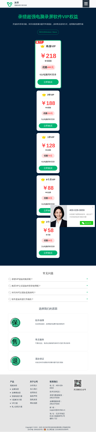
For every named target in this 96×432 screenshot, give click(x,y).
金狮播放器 (16, 393)
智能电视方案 (17, 396)
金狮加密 (15, 389)
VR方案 (15, 403)
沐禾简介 (33, 386)
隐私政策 (33, 400)
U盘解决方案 (17, 400)
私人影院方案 (17, 407)
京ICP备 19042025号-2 (35, 429)
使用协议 (33, 393)
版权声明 (33, 396)
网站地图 (33, 403)
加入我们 (33, 389)
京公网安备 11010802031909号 (56, 429)
